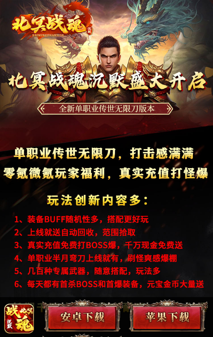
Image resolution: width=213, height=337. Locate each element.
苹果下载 (166, 317)
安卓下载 (81, 317)
